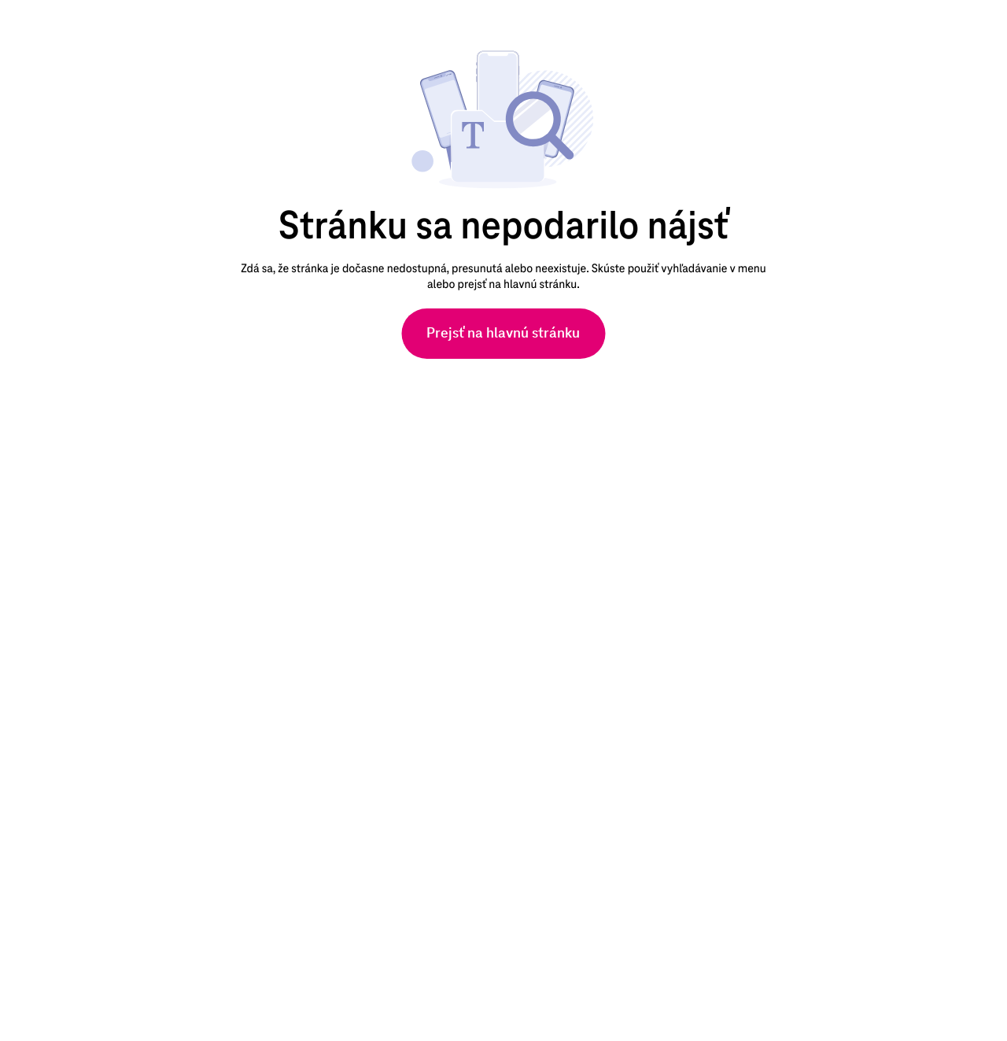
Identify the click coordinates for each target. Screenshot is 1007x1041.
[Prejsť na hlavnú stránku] (503, 333)
